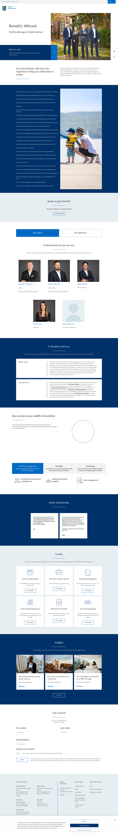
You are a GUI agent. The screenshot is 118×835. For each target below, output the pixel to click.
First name (21, 728)
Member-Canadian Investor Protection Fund (80, 799)
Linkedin (18, 795)
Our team (37, 233)
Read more (22, 686)
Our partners (80, 233)
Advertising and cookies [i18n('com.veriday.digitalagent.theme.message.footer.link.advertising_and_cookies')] (79, 805)
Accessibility (78, 792)
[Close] (115, 820)
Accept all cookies (84, 826)
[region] (59, 826)
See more (59, 695)
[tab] (27, 468)
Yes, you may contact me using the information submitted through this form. (42, 753)
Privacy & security (79, 786)
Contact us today (59, 213)
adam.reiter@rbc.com (22, 804)
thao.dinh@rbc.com (42, 804)
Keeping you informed (95, 792)
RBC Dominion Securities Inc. (10, 1)
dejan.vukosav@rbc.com (43, 792)
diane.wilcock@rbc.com (22, 814)
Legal (76, 789)
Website (62, 794)
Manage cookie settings (84, 830)
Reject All (84, 822)
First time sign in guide (96, 789)
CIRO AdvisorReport (80, 795)
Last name (65, 728)
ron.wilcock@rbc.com (22, 792)
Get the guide (30, 590)
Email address (23, 740)
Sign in (91, 786)
